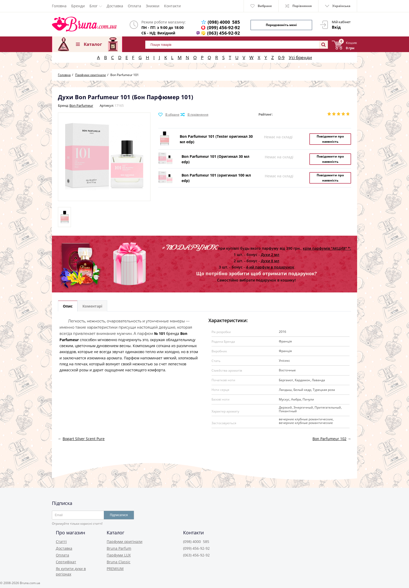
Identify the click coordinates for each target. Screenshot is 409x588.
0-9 (281, 57)
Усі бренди (300, 57)
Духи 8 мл (270, 260)
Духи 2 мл (270, 254)
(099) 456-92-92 (223, 27)
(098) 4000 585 (224, 22)
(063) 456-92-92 (223, 33)
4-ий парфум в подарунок (270, 267)
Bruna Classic (118, 561)
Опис (68, 306)
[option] (64, 217)
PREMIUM (115, 568)
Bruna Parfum (119, 548)
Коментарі (92, 306)
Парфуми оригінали (124, 541)
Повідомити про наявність (330, 139)
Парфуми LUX (119, 555)
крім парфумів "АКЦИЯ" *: (327, 248)
